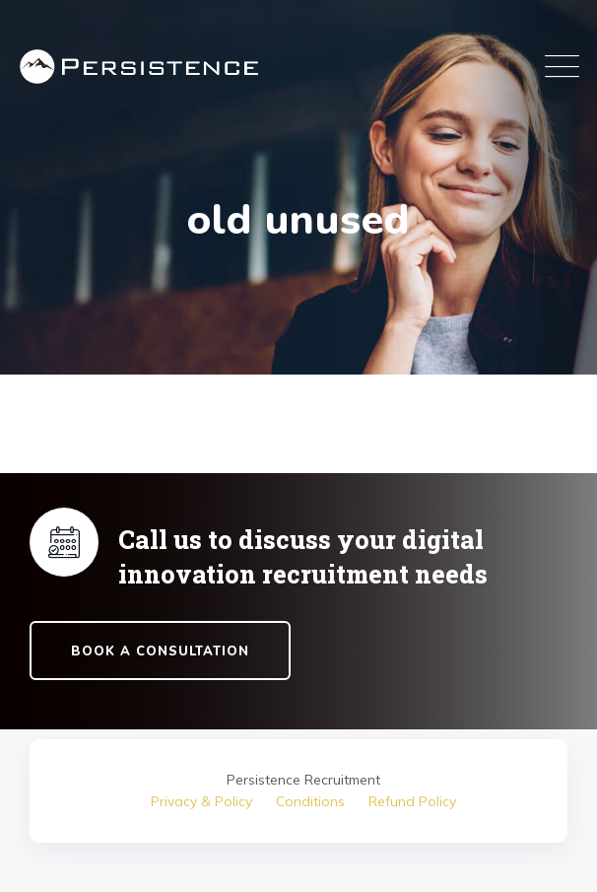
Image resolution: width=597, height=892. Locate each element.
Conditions (310, 801)
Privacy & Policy (201, 801)
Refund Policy (412, 801)
